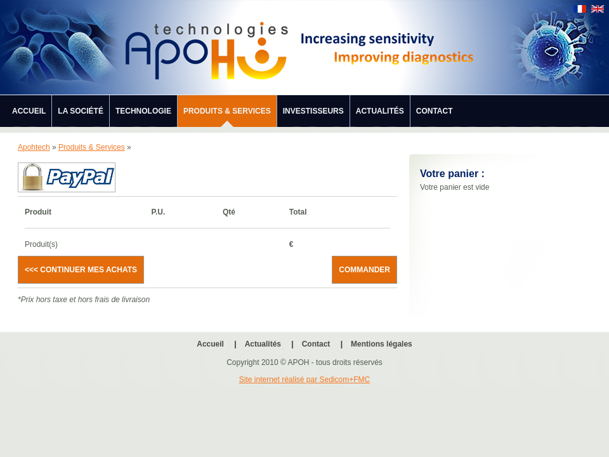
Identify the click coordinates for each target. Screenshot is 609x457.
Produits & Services (227, 111)
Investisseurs (313, 111)
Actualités (380, 111)
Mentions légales (381, 344)
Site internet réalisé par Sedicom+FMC (304, 379)
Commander (364, 269)
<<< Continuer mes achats (81, 269)
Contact (434, 111)
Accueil (29, 111)
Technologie (143, 111)
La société (80, 111)
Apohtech (34, 147)
